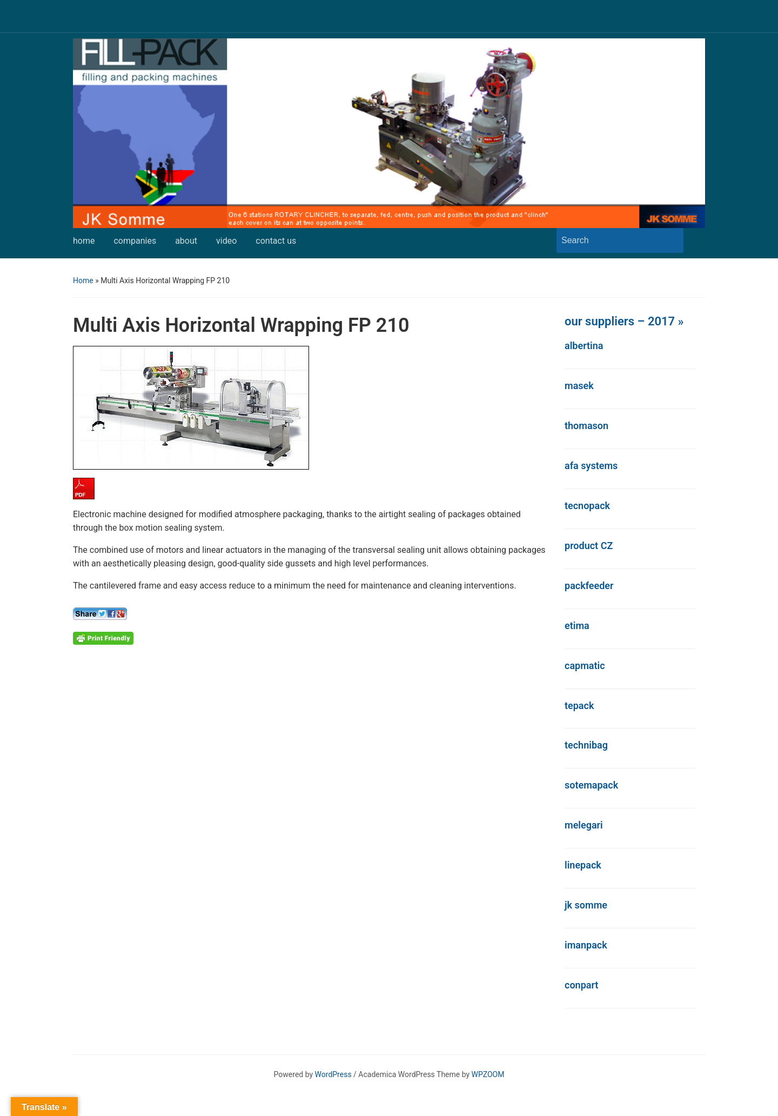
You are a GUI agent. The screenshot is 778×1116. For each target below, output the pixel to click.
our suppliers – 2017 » (624, 321)
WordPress (333, 1074)
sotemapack (591, 785)
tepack (579, 705)
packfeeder (589, 585)
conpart (581, 985)
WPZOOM (488, 1074)
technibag (586, 745)
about (186, 241)
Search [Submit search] (670, 240)
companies (134, 241)
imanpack (586, 945)
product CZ (589, 545)
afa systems (591, 465)
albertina (584, 345)
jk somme (586, 905)
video (226, 241)
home (84, 241)
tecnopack (587, 505)
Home (83, 280)
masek (579, 385)
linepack (583, 865)
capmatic (585, 665)
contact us (276, 241)
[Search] (610, 240)
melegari (584, 825)
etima (577, 625)
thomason (586, 425)
